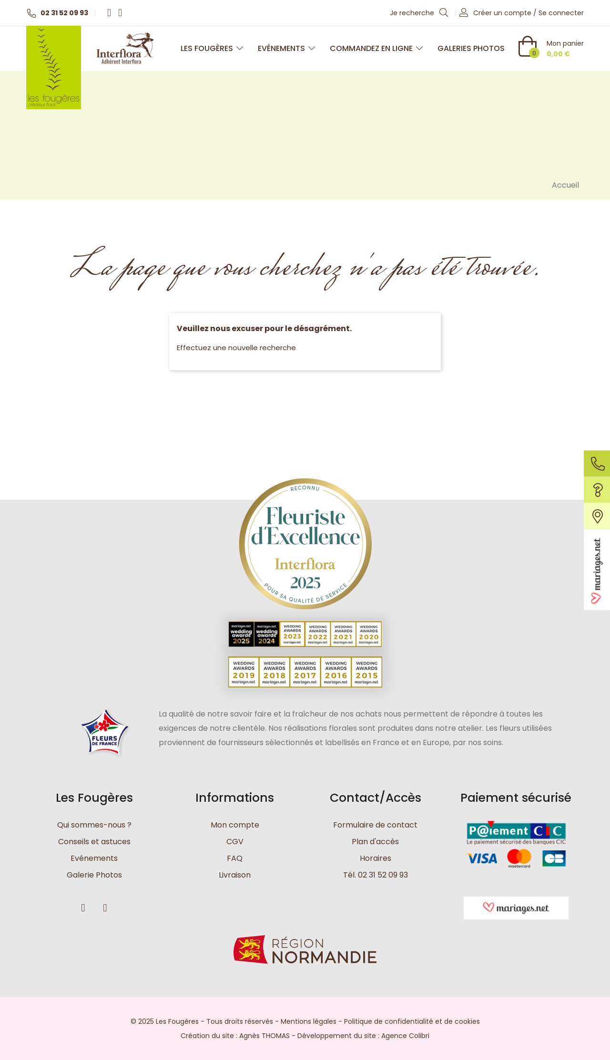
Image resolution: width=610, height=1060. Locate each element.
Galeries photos (471, 48)
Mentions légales (308, 1021)
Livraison (235, 874)
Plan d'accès (375, 841)
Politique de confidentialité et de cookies (412, 1021)
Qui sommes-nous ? (94, 824)
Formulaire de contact (375, 824)
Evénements (286, 48)
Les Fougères (212, 48)
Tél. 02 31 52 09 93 (375, 874)
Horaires (375, 858)
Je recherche (419, 12)
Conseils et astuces (94, 841)
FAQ (235, 858)
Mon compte (235, 824)
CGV (235, 841)
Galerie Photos (94, 874)
